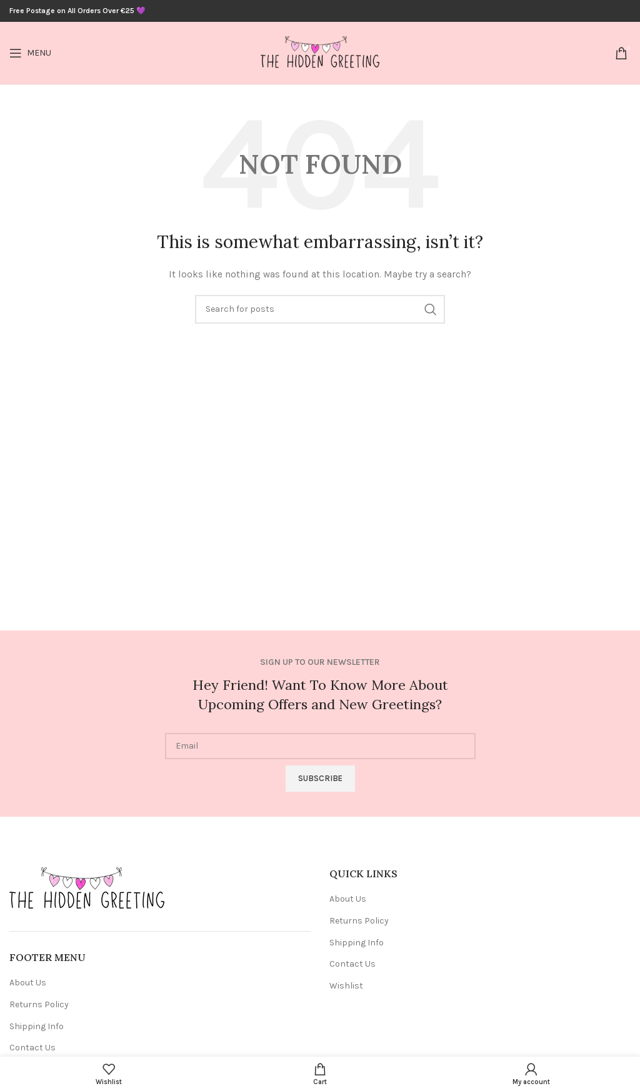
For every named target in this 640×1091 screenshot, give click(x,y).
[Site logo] (320, 52)
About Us (27, 982)
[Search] (320, 309)
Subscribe (320, 778)
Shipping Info (36, 1026)
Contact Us (32, 1047)
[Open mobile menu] (30, 53)
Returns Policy (39, 1004)
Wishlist (346, 985)
